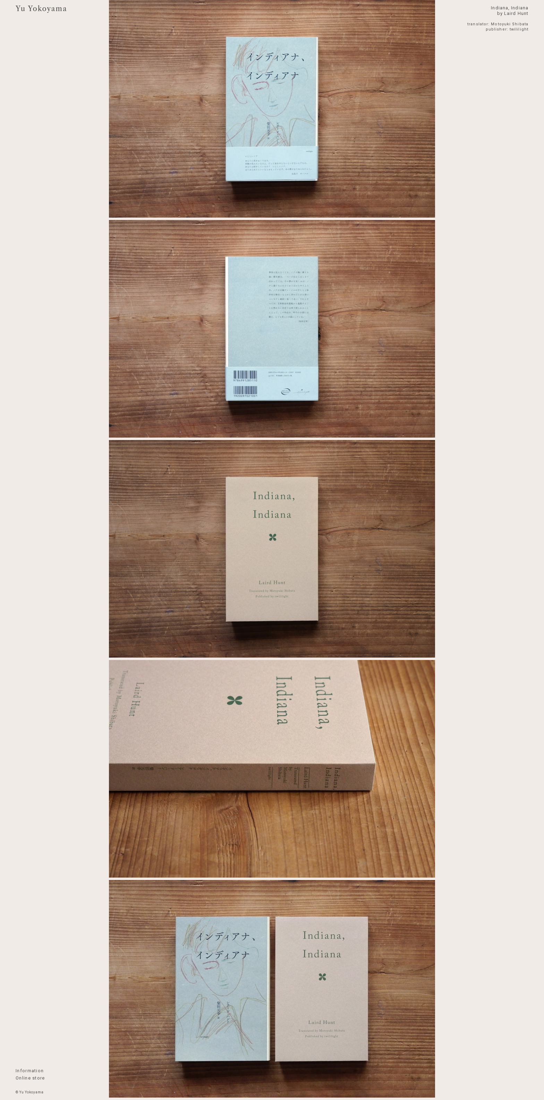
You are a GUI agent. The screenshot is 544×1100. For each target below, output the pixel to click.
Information (30, 1070)
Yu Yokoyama (41, 9)
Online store (30, 1078)
